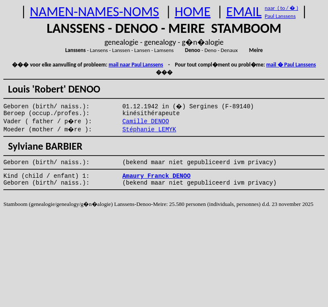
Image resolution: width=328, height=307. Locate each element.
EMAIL (244, 11)
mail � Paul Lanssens (291, 64)
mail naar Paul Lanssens (135, 64)
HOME (193, 11)
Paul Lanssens (280, 16)
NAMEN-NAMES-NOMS (94, 11)
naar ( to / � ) (281, 8)
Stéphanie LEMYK (149, 129)
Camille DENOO (145, 121)
